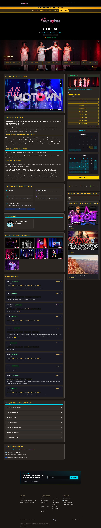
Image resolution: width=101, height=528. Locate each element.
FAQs (79, 3)
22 (83, 169)
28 (70, 150)
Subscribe (74, 477)
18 (95, 166)
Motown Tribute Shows (45, 507)
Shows (53, 3)
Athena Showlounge (70, 3)
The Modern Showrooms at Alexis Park (16, 450)
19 (70, 169)
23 (87, 169)
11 (95, 163)
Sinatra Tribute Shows (44, 510)
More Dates (94, 66)
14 (79, 166)
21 (79, 169)
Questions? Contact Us (54, 505)
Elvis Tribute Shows (44, 503)
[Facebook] (98, 42)
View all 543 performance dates (92, 126)
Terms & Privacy (55, 502)
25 (95, 169)
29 (75, 150)
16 (87, 166)
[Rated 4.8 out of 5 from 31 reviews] (50, 35)
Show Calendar (44, 500)
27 (95, 147)
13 (75, 166)
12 (70, 166)
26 (70, 172)
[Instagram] (55, 520)
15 (83, 166)
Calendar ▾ (60, 3)
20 (75, 169)
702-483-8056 (67, 498)
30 (79, 150)
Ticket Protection (56, 498)
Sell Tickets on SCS (55, 509)
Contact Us (66, 500)
